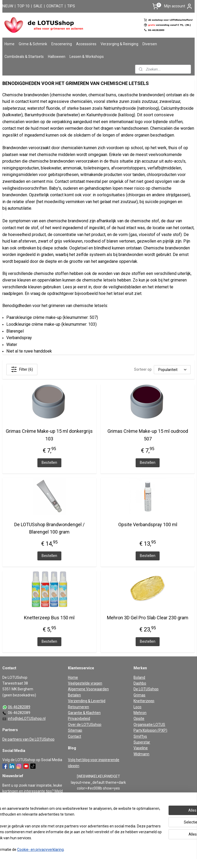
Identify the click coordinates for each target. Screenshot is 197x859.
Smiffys (140, 736)
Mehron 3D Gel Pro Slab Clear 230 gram (147, 617)
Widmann (141, 754)
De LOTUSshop (146, 689)
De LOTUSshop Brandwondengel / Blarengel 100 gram (49, 528)
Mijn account (178, 6)
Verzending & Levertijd (86, 701)
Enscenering (61, 44)
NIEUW (7, 6)
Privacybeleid (79, 718)
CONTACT (54, 6)
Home (9, 44)
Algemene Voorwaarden (88, 689)
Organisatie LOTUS (149, 724)
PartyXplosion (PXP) (150, 730)
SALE (37, 6)
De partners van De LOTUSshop (28, 739)
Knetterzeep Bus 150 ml (49, 617)
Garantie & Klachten (84, 713)
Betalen (74, 695)
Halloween (56, 56)
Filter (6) (22, 369)
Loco (137, 707)
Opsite (139, 718)
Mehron (140, 713)
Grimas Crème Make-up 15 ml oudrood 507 (147, 434)
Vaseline (141, 748)
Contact (74, 736)
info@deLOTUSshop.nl (27, 718)
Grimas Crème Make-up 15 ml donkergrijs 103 (49, 434)
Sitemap (75, 730)
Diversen (149, 44)
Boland (139, 677)
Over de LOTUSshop (84, 724)
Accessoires (86, 44)
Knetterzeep (144, 701)
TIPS (71, 6)
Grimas (139, 695)
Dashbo (140, 683)
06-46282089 (19, 707)
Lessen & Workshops (87, 56)
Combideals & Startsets (24, 56)
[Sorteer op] (172, 369)
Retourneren (78, 707)
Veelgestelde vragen (85, 683)
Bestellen (49, 462)
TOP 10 (23, 6)
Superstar (142, 742)
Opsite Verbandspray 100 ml (147, 524)
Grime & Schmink (33, 44)
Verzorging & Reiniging (119, 44)
